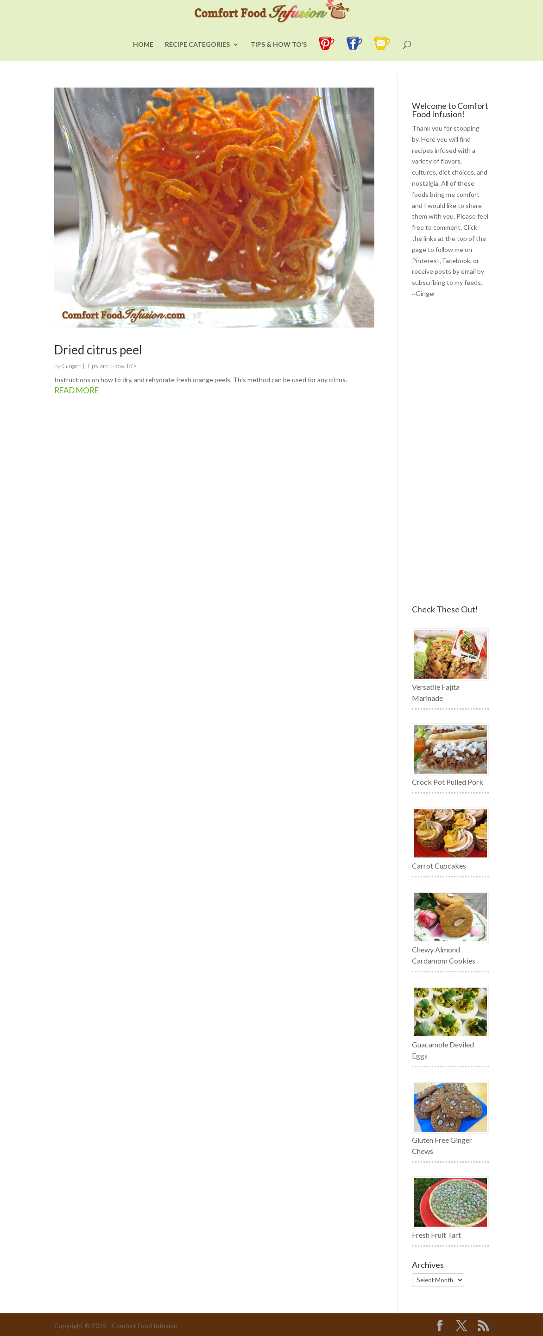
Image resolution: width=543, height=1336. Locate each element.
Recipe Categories (197, 58)
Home (143, 58)
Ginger (71, 366)
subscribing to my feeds (446, 282)
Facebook (456, 261)
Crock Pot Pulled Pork (447, 781)
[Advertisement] (450, 452)
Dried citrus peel (98, 349)
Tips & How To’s (279, 58)
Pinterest (426, 261)
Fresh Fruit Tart (436, 1234)
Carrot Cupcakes (439, 865)
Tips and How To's (111, 366)
